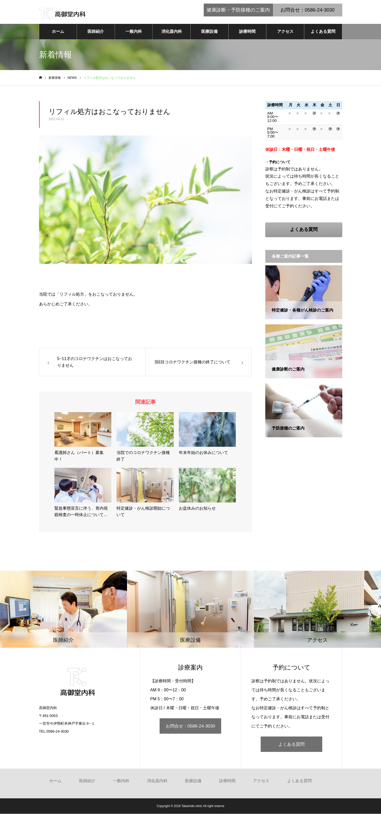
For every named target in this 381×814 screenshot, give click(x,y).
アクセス (285, 32)
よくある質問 (323, 32)
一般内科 (133, 32)
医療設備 (209, 32)
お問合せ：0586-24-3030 (190, 726)
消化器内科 (171, 32)
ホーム (58, 32)
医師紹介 (95, 32)
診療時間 (247, 32)
